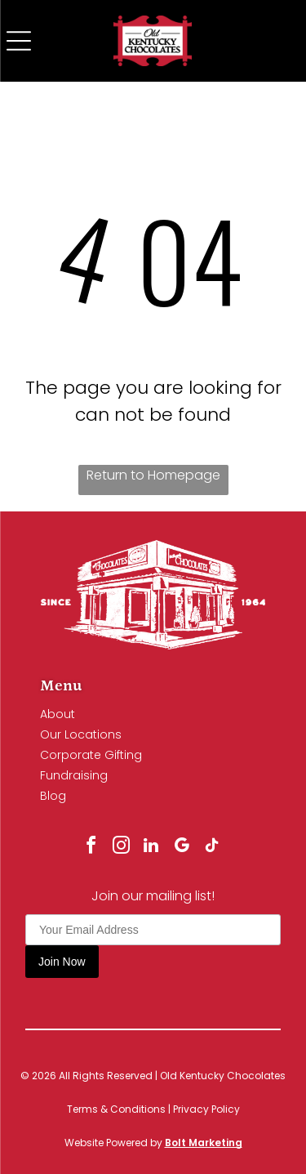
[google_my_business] (181, 848)
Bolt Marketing (203, 1142)
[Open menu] (19, 41)
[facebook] (91, 848)
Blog (53, 796)
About (57, 714)
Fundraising (74, 775)
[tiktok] (211, 848)
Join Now (62, 961)
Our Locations (81, 734)
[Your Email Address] (153, 929)
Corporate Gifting (91, 755)
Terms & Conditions (116, 1109)
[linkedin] (151, 848)
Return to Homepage (153, 475)
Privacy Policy (206, 1109)
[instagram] (121, 848)
